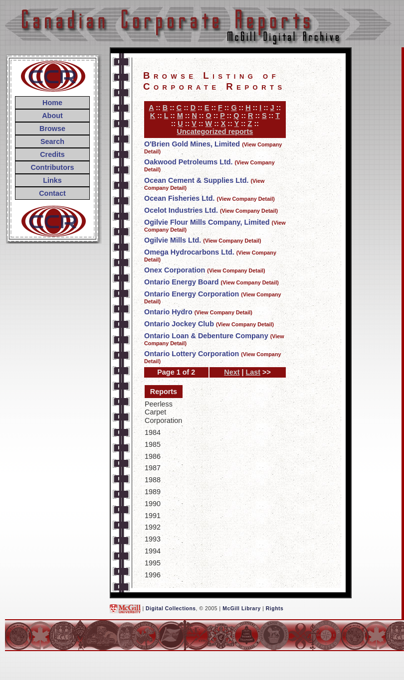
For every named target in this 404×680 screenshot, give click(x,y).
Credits (52, 154)
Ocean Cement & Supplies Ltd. (196, 180)
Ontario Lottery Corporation (191, 354)
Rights (274, 608)
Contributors (52, 167)
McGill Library (241, 608)
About (52, 116)
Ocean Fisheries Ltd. (179, 198)
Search (52, 141)
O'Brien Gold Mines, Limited (192, 144)
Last (253, 372)
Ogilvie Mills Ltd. (172, 240)
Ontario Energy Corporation (191, 294)
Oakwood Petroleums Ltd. (188, 162)
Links (52, 180)
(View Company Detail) (246, 199)
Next (231, 372)
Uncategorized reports (215, 132)
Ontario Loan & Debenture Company (206, 336)
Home (52, 103)
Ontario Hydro (168, 312)
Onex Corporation (174, 270)
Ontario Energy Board (181, 282)
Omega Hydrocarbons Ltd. (189, 252)
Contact (52, 193)
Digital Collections (171, 608)
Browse (52, 129)
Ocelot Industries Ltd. (181, 210)
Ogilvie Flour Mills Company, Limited (207, 222)
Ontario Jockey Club (179, 324)
